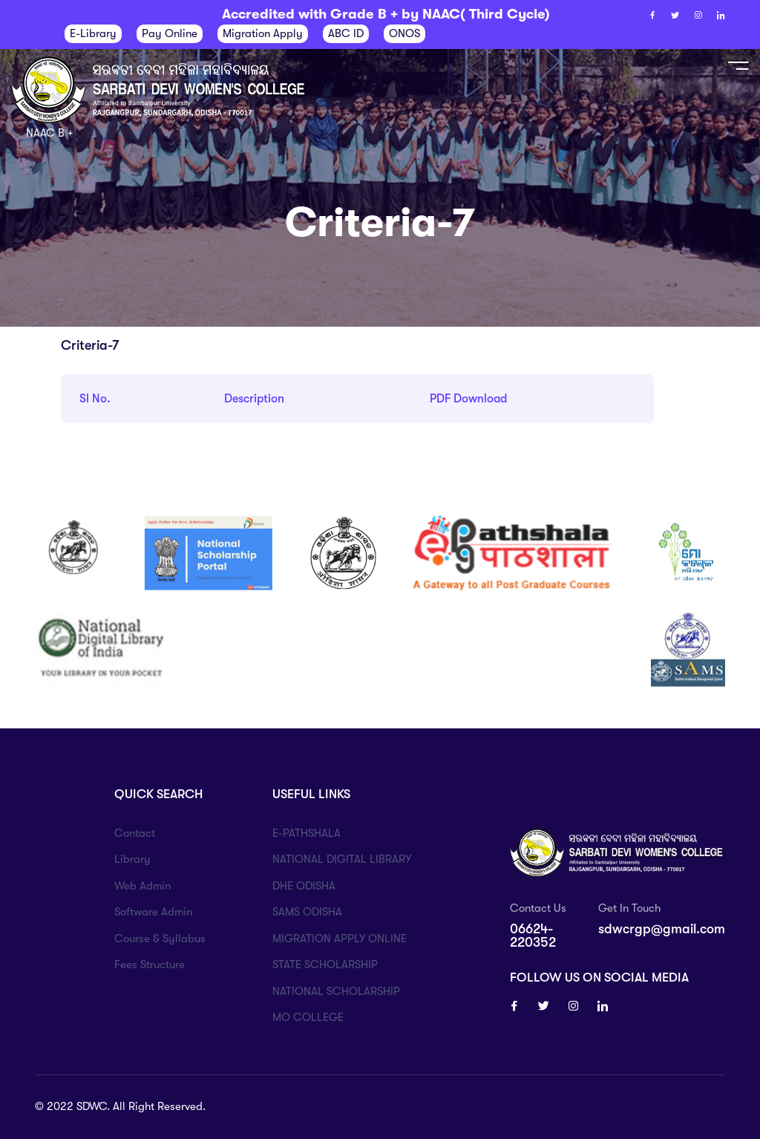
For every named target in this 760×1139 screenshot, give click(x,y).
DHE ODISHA (303, 885)
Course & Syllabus (160, 938)
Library (132, 859)
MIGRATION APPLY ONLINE (339, 938)
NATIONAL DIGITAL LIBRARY (341, 859)
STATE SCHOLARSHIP (325, 964)
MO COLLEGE (308, 1017)
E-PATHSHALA (306, 833)
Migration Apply (263, 33)
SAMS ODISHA (307, 911)
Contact (134, 833)
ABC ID (346, 33)
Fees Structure (149, 964)
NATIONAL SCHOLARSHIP (336, 991)
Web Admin (142, 885)
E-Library (93, 33)
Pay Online (169, 33)
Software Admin (153, 911)
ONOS (404, 33)
